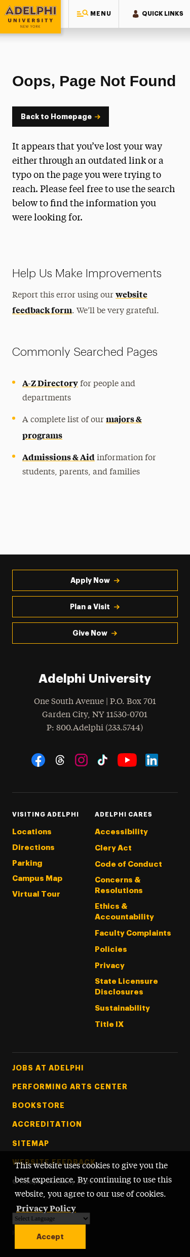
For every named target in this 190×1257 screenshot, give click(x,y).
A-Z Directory (50, 382)
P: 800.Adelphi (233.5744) (95, 727)
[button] (93, 14)
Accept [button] (50, 1236)
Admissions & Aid (58, 456)
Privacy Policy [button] (46, 1207)
